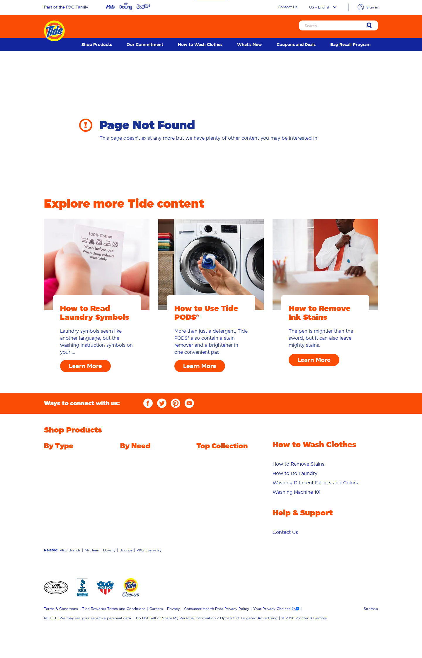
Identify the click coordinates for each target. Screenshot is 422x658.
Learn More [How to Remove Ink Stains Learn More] (314, 359)
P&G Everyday (149, 550)
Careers (156, 609)
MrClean (92, 550)
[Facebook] (148, 403)
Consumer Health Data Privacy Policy (216, 609)
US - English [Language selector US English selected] (322, 7)
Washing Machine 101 (296, 492)
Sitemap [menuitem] (371, 609)
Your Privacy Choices (271, 609)
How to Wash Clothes (200, 44)
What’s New (249, 44)
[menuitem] (96, 44)
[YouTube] (189, 403)
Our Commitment (145, 44)
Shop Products (96, 44)
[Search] (338, 25)
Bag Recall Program (350, 44)
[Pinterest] (175, 403)
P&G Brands (70, 550)
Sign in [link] (372, 7)
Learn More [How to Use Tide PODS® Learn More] (199, 366)
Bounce (126, 550)
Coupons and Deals (296, 44)
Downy (109, 550)
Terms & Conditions (61, 609)
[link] (369, 26)
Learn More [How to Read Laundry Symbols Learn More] (85, 366)
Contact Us (287, 7)
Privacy (173, 609)
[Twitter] (161, 403)
